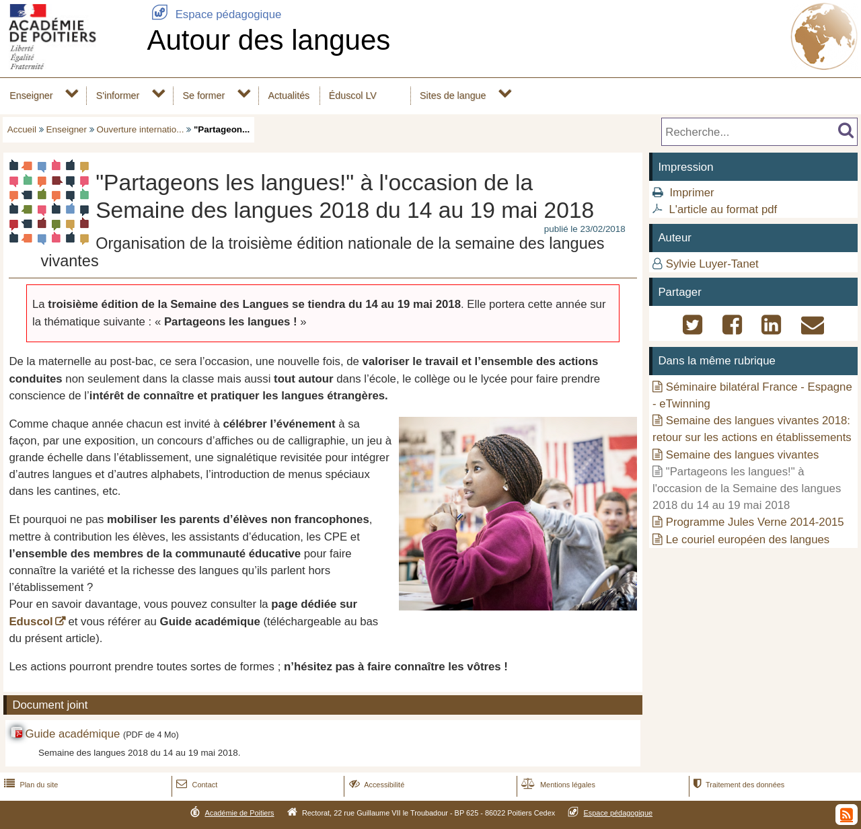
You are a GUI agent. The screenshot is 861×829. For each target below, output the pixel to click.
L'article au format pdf (723, 209)
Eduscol (30, 621)
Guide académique (72, 733)
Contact (195, 785)
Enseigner (30, 95)
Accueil (21, 129)
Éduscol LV (353, 95)
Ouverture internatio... (140, 129)
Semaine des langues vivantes (742, 454)
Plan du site (29, 785)
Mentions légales (557, 785)
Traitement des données (737, 785)
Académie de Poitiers (239, 813)
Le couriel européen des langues (748, 539)
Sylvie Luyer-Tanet (712, 264)
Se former (204, 95)
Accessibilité (375, 785)
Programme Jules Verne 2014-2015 (755, 522)
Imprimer (691, 192)
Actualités (288, 95)
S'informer (118, 95)
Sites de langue (453, 95)
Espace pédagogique (214, 14)
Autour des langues (268, 40)
